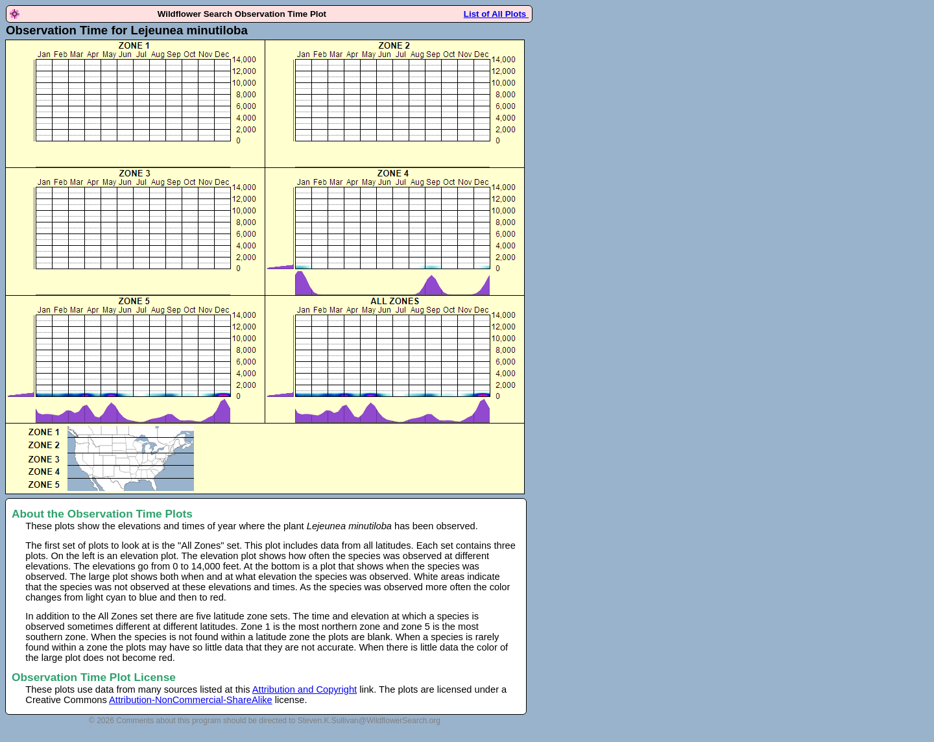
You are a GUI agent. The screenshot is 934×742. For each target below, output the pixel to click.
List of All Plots (496, 14)
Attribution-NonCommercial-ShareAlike (190, 700)
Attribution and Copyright (304, 689)
